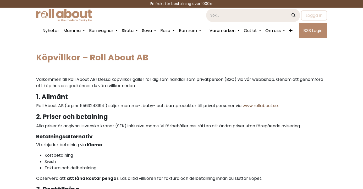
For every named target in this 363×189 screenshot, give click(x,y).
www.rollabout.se (260, 106)
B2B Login (312, 31)
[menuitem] (50, 30)
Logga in (314, 15)
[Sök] (293, 15)
